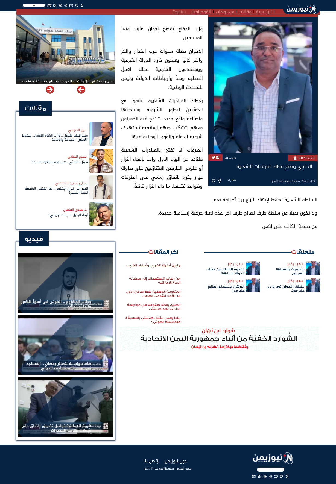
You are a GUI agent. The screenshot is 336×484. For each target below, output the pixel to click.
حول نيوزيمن (176, 461)
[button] (50, 90)
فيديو (34, 239)
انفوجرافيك (200, 11)
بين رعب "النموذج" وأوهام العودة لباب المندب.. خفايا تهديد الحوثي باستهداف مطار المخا (66, 84)
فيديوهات (225, 11)
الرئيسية (264, 11)
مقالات (245, 11)
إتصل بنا (151, 461)
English (179, 11)
